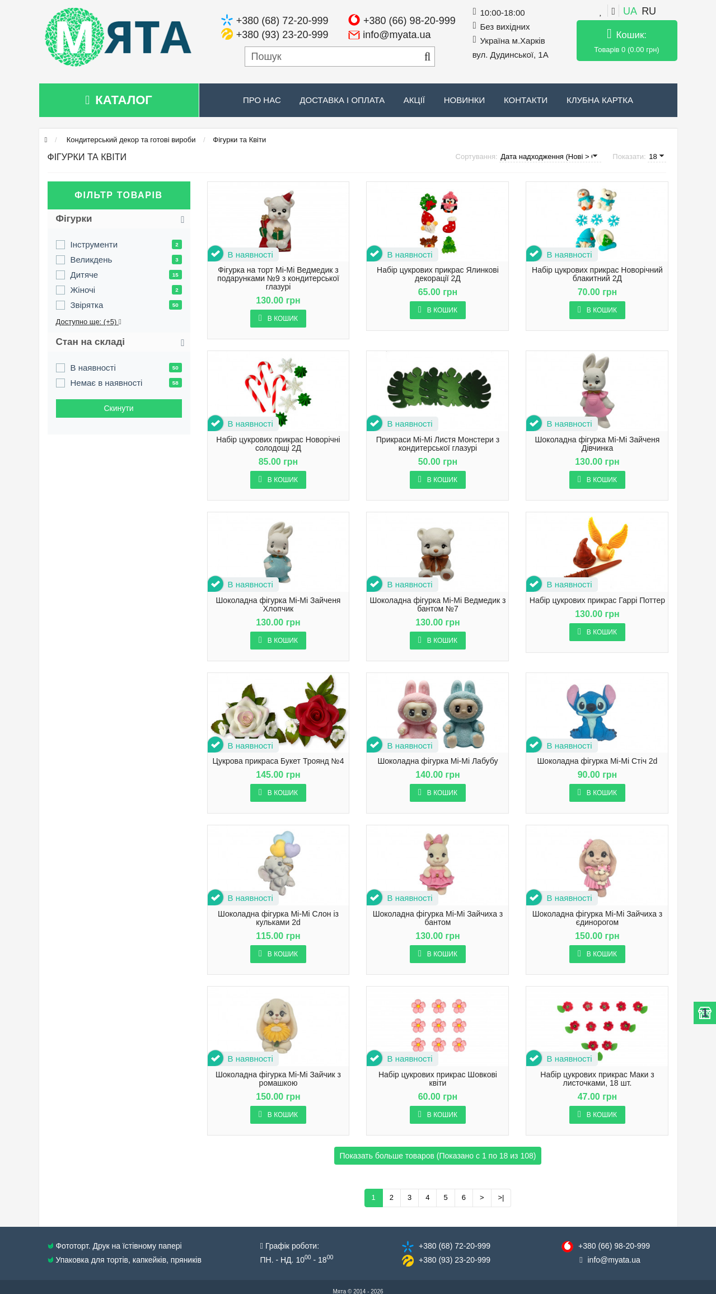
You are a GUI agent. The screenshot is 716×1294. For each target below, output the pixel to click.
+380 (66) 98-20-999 (409, 20)
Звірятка (87, 305)
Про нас (262, 100)
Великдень (92, 259)
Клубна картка (600, 100)
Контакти (525, 100)
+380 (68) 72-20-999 (282, 20)
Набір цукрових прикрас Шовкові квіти (437, 1079)
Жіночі (83, 290)
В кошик (278, 318)
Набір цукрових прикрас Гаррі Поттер (597, 600)
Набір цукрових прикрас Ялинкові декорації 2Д (438, 274)
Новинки (464, 100)
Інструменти (94, 244)
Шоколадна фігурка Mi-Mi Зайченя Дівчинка (597, 444)
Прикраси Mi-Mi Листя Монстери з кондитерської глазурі (437, 444)
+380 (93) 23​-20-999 (454, 1259)
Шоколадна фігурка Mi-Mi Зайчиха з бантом (438, 918)
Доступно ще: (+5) (88, 321)
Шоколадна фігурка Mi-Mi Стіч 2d (597, 761)
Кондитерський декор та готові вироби (129, 140)
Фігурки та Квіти (239, 140)
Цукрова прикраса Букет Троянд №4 (278, 761)
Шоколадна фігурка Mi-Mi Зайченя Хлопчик (278, 604)
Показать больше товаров (438, 1155)
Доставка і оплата (342, 100)
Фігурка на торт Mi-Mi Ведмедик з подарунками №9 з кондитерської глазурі (278, 278)
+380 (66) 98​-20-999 (614, 1245)
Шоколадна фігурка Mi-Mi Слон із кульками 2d (278, 918)
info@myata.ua (396, 34)
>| (501, 1197)
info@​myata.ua (614, 1259)
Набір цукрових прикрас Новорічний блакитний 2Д (597, 274)
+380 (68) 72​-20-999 (454, 1245)
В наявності (93, 367)
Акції (414, 100)
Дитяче (85, 274)
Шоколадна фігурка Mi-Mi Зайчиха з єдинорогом (597, 918)
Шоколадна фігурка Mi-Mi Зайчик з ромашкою (278, 1079)
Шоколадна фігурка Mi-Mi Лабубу (437, 761)
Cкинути (118, 408)
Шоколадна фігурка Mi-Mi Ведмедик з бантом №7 (437, 604)
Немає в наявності (107, 382)
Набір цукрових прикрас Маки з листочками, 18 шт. (597, 1079)
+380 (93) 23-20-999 (282, 34)
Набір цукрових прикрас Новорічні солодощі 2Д (278, 444)
